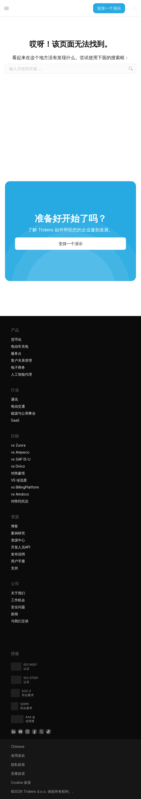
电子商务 (18, 367)
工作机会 (18, 600)
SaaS (15, 420)
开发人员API (20, 547)
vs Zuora (18, 445)
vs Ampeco (20, 452)
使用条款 (18, 755)
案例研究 (18, 533)
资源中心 (18, 540)
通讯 (14, 399)
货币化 (16, 339)
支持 (14, 568)
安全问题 (18, 607)
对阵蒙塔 (18, 473)
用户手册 (18, 561)
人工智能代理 (22, 374)
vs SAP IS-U (20, 459)
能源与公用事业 (23, 413)
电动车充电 (19, 346)
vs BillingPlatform (25, 487)
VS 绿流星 (19, 480)
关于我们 (18, 593)
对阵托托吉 (20, 501)
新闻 (14, 614)
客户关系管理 (21, 360)
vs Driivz (18, 466)
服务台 (16, 353)
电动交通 (18, 406)
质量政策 (18, 773)
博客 (14, 526)
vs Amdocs (20, 494)
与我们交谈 (19, 621)
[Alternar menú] (6, 8)
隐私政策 (18, 764)
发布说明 (18, 554)
